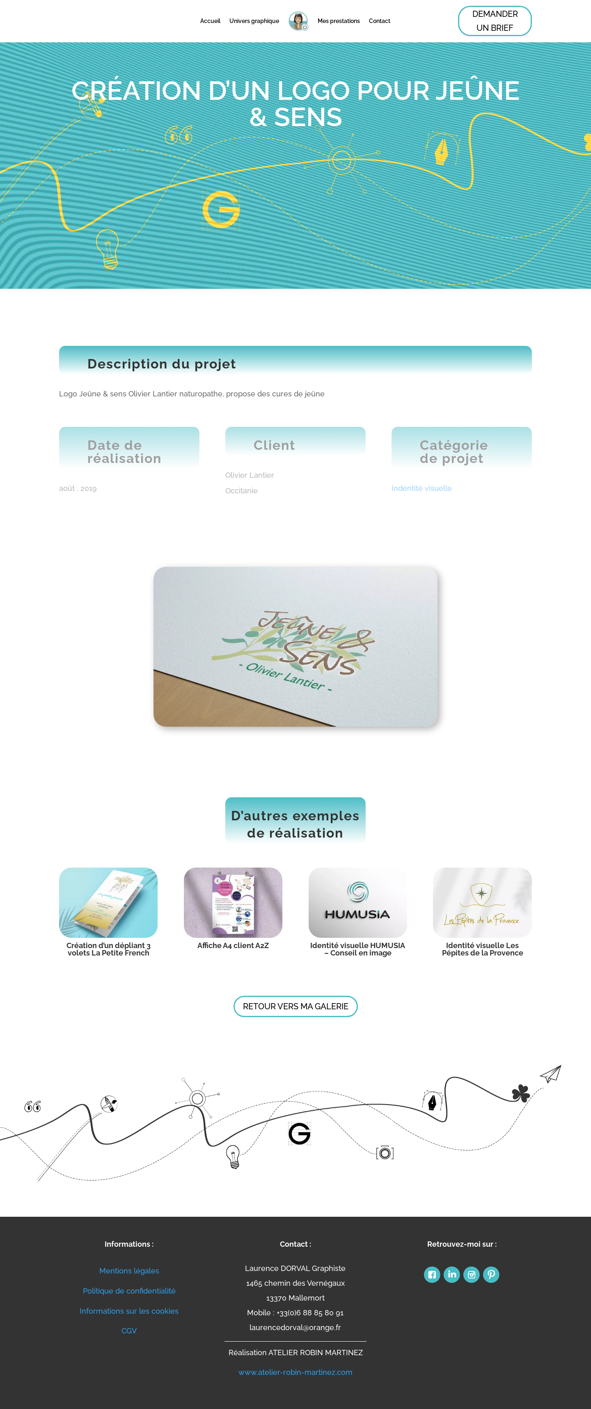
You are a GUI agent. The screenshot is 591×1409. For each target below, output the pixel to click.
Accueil (210, 21)
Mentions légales (129, 1270)
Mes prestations (339, 21)
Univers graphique (254, 21)
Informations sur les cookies (129, 1311)
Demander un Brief (495, 21)
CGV (129, 1330)
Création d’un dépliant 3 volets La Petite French (108, 949)
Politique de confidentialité (129, 1291)
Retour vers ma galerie (295, 1006)
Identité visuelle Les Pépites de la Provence (482, 949)
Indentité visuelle (422, 488)
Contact (379, 21)
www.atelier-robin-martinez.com (295, 1372)
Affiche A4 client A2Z (233, 945)
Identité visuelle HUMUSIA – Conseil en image (357, 949)
